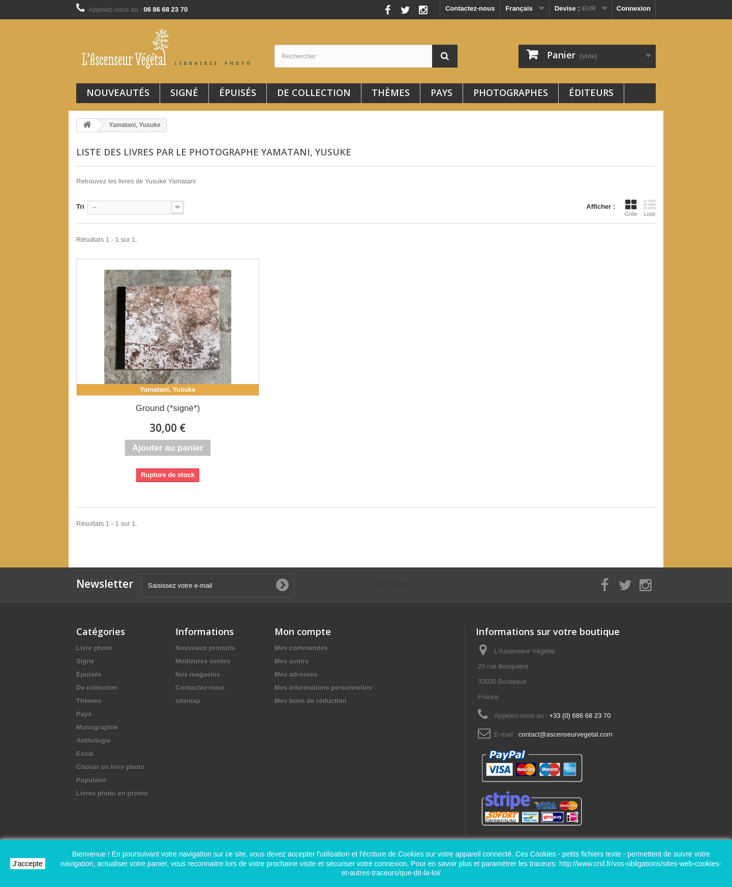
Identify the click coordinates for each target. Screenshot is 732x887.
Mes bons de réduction (310, 701)
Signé (184, 92)
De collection (314, 92)
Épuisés (237, 92)
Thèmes (391, 92)
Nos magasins (197, 674)
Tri (80, 206)
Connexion (634, 8)
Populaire (91, 780)
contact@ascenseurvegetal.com (565, 734)
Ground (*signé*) (168, 408)
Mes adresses (296, 674)
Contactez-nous (470, 8)
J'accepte (28, 864)
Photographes (510, 92)
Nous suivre (361, 7)
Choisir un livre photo (110, 767)
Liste (650, 208)
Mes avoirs (291, 661)
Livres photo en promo (112, 793)
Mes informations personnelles (323, 687)
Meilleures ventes (202, 661)
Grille (630, 208)
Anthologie (93, 740)
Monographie (97, 727)
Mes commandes (301, 648)
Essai (85, 753)
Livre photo (94, 648)
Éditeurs (591, 92)
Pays (441, 92)
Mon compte (302, 631)
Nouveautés (117, 92)
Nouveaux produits (205, 648)
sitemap (187, 701)
